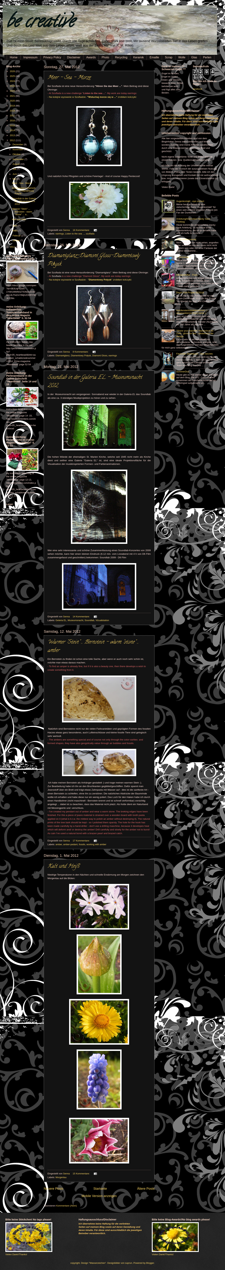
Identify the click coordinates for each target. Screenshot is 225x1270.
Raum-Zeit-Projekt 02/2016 (190, 292)
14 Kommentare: (81, 616)
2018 (13, 110)
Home (14, 57)
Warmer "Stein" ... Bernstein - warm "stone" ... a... (22, 212)
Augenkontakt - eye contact (190, 201)
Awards (91, 57)
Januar (16, 240)
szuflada (90, 233)
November (18, 149)
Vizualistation (102, 620)
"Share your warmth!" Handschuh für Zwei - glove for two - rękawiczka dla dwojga (195, 333)
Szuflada (56, 93)
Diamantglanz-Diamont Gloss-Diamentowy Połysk (23, 191)
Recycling (121, 57)
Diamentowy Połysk (81, 355)
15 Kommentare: (81, 1173)
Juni (14, 174)
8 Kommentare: (81, 351)
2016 (13, 120)
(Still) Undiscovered (186, 239)
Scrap (168, 57)
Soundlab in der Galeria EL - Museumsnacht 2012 (24, 201)
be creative (40, 23)
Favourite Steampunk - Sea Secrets (194, 353)
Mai (14, 179)
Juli (14, 169)
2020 (13, 100)
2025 (13, 76)
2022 (13, 91)
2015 (13, 125)
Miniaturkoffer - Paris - (187, 275)
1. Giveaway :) (183, 257)
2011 (13, 247)
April (15, 225)
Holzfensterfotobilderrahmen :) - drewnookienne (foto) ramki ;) (192, 311)
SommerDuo (182, 371)
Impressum (30, 57)
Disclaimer (73, 57)
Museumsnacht (75, 620)
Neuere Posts (53, 1188)
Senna (66, 230)
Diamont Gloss (99, 355)
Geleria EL (61, 620)
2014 (13, 130)
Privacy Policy (52, 57)
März (15, 230)
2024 (13, 81)
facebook (197, 89)
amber (59, 844)
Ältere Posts (145, 1188)
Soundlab (89, 620)
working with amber (96, 844)
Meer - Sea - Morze (69, 78)
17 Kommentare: (81, 840)
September (18, 159)
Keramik (138, 57)
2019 (13, 105)
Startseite (100, 1188)
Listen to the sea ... (75, 233)
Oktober (16, 154)
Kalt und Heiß (63, 866)
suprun (128, 1263)
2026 (13, 71)
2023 (13, 86)
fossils (82, 844)
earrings (60, 233)
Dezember (18, 144)
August (16, 164)
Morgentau (61, 1177)
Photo (105, 57)
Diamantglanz (63, 355)
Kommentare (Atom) (66, 1205)
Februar (16, 235)
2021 (13, 96)
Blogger (150, 1263)
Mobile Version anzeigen (99, 1196)
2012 (13, 140)
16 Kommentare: (81, 230)
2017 (13, 115)
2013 (13, 135)
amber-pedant (70, 844)
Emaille (154, 57)
